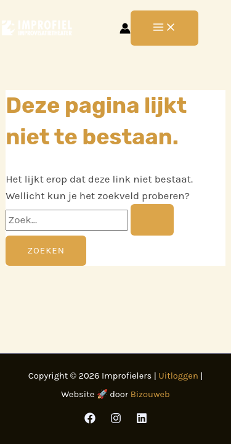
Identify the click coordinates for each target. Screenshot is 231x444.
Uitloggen (178, 376)
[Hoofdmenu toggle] (164, 28)
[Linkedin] (141, 418)
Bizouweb (150, 394)
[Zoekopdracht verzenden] (152, 220)
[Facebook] (89, 418)
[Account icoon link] (125, 28)
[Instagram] (115, 418)
